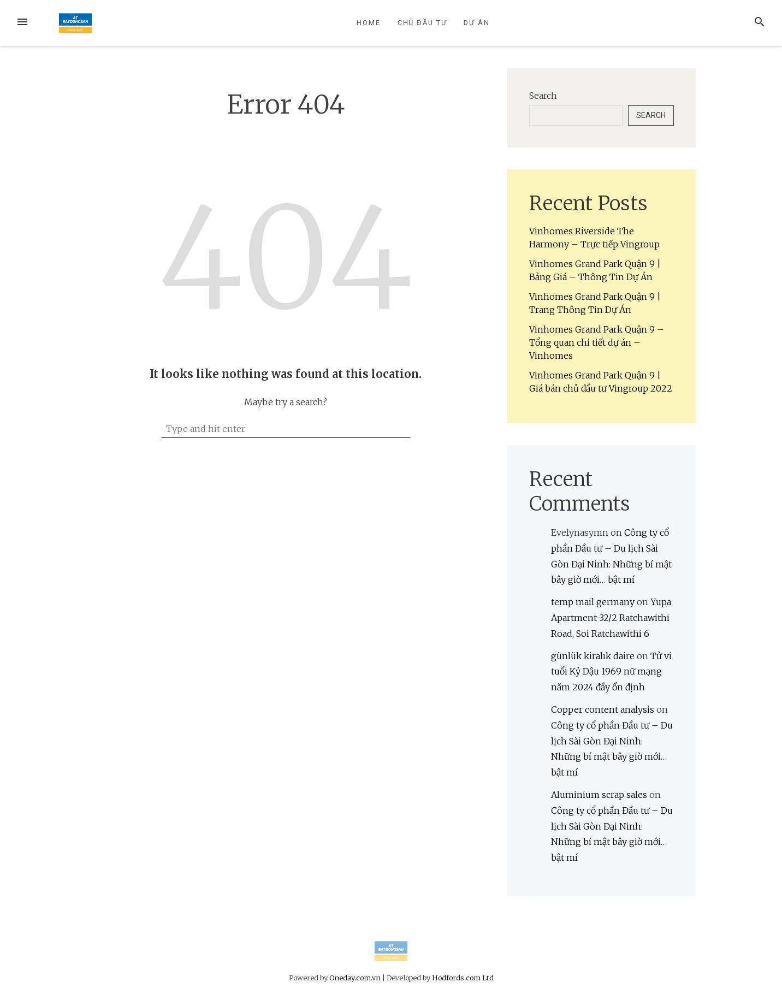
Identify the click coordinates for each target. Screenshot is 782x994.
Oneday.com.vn (355, 977)
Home (369, 23)
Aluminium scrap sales (599, 794)
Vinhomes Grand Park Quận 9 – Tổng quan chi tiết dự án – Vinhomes (596, 342)
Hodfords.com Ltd (463, 977)
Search (543, 95)
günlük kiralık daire (593, 655)
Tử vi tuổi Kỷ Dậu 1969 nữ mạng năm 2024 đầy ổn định (611, 671)
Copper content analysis (602, 709)
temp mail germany (593, 601)
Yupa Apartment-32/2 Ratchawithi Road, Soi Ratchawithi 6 (611, 617)
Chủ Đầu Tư (422, 23)
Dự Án (477, 23)
